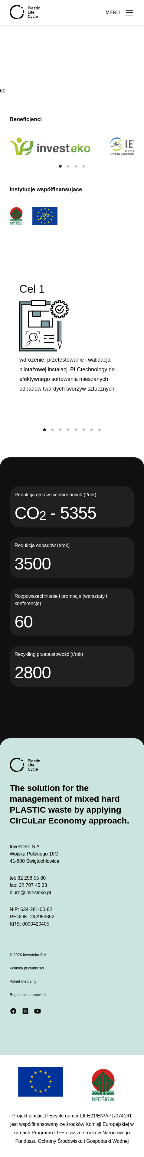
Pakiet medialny (23, 981)
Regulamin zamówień (28, 995)
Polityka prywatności (27, 968)
